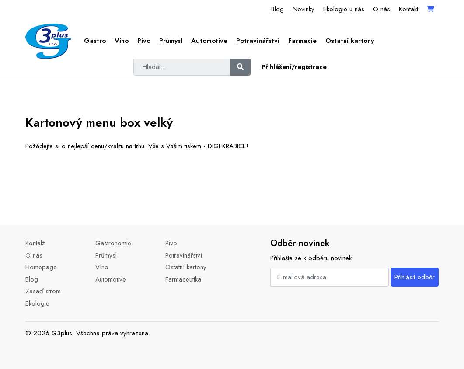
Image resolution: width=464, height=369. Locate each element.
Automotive (209, 40)
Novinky (303, 9)
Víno (122, 40)
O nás (381, 9)
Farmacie (302, 40)
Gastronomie (113, 243)
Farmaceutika (183, 279)
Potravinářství (257, 40)
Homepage (41, 267)
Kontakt (408, 9)
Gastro (95, 40)
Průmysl (170, 40)
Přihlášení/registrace (294, 67)
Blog (277, 9)
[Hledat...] (181, 67)
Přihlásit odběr (414, 277)
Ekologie (37, 303)
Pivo (143, 40)
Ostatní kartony (349, 40)
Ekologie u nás (343, 9)
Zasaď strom (43, 291)
